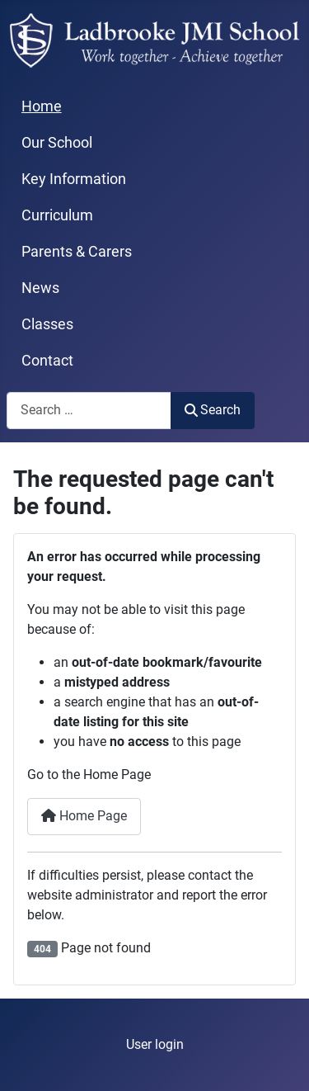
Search (213, 410)
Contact (47, 360)
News (40, 288)
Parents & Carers (76, 251)
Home (41, 106)
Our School (56, 143)
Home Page (84, 816)
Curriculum (57, 215)
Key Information (73, 179)
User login (155, 1044)
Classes (47, 324)
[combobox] (89, 410)
